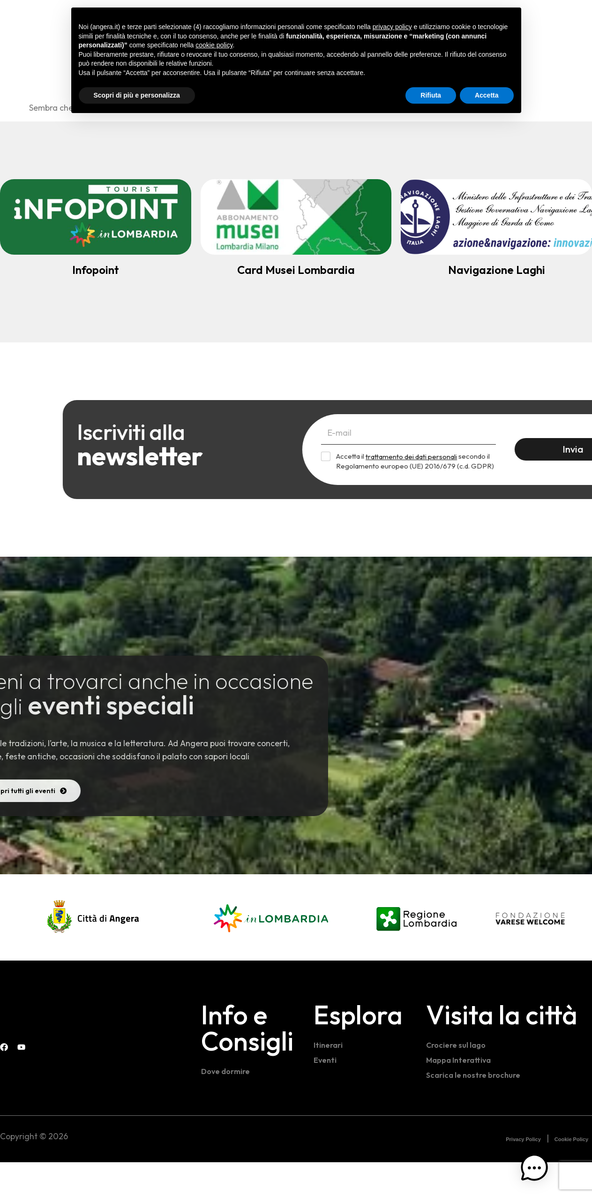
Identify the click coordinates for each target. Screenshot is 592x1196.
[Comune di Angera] (93, 951)
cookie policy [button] (213, 45)
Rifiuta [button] (430, 95)
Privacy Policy (523, 1173)
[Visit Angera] (35, 1051)
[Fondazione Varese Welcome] (530, 952)
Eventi (326, 1093)
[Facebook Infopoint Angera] (568, 18)
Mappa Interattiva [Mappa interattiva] (460, 1093)
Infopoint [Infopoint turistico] (95, 270)
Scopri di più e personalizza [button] (137, 95)
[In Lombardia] (271, 951)
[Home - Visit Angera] (59, 20)
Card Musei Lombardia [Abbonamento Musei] (296, 270)
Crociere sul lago (458, 1078)
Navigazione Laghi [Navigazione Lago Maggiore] (496, 270)
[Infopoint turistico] (95, 217)
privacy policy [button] (392, 26)
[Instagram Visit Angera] (587, 18)
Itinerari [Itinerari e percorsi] (329, 1078)
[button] (542, 1177)
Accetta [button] (487, 95)
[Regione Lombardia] (416, 951)
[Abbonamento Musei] (296, 217)
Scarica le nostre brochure (476, 1108)
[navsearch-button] (550, 19)
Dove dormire (228, 1104)
